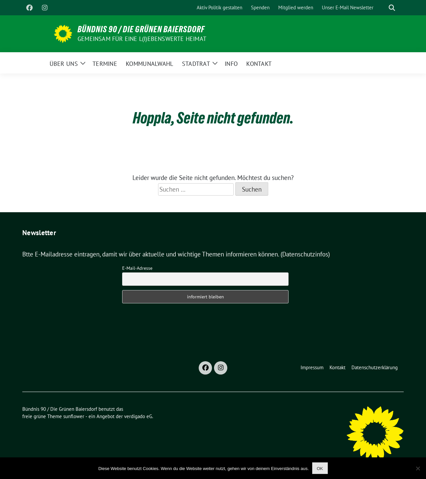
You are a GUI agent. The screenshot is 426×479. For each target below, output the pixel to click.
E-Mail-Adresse (137, 268)
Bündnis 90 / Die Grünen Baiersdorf (141, 29)
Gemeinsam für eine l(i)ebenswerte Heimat (142, 39)
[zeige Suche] (391, 7)
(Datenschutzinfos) (305, 254)
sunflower (73, 416)
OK (320, 468)
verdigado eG (138, 416)
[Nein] (417, 468)
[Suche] (382, 7)
